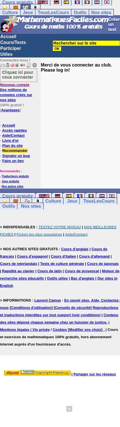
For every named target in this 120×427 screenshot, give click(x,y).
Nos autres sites (12, 186)
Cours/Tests (13, 42)
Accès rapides (14, 130)
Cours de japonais (103, 264)
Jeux (28, 12)
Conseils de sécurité (72, 308)
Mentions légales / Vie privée (25, 330)
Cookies (60, 330)
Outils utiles (57, 278)
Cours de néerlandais (18, 264)
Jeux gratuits (10, 181)
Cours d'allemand (94, 256)
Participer (10, 48)
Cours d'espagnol (32, 256)
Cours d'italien (63, 256)
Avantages (10, 110)
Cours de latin (49, 271)
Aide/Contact (13, 135)
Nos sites (101, 12)
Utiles (6, 54)
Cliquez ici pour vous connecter (17, 74)
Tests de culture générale (62, 264)
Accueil (8, 36)
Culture (10, 12)
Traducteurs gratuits (15, 176)
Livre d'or (10, 140)
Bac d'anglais (82, 278)
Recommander (15, 151)
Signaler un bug (16, 156)
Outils (80, 12)
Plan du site (12, 145)
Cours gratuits (17, 196)
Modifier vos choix (85, 330)
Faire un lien (13, 161)
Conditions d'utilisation (31, 308)
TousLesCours (53, 12)
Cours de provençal (82, 271)
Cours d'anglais (75, 249)
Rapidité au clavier (18, 271)
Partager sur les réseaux (94, 374)
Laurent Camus (47, 300)
